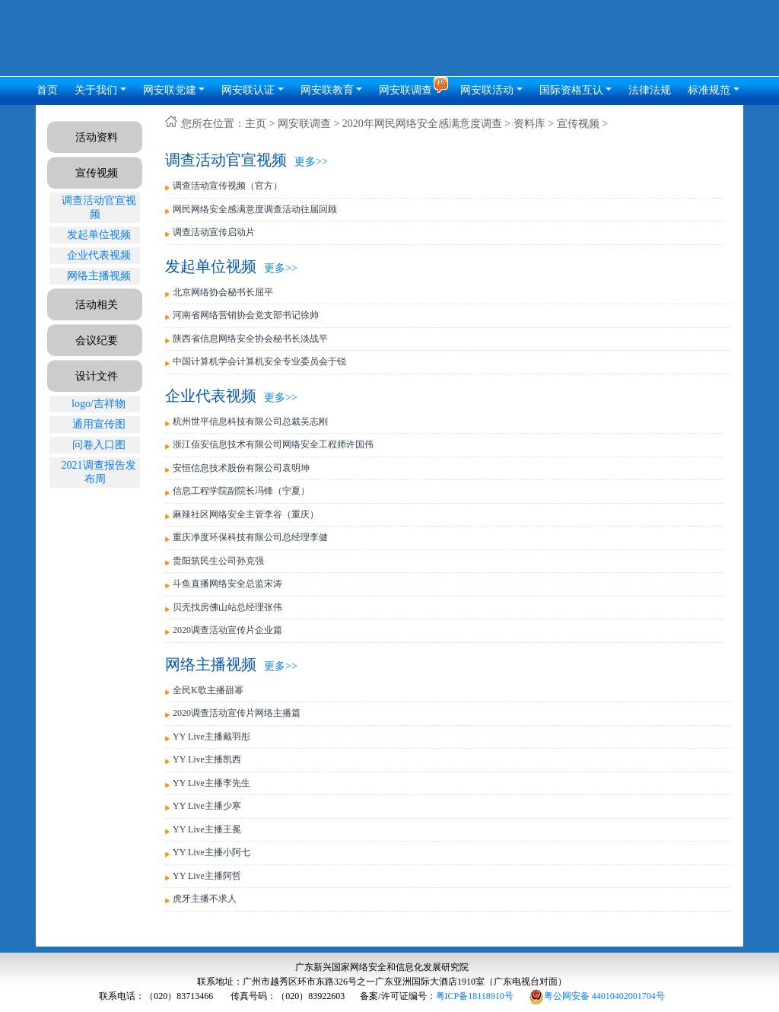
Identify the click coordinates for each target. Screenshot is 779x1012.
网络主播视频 (99, 276)
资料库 (529, 123)
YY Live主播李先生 (211, 783)
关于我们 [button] (96, 90)
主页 (255, 123)
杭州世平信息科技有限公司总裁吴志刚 (250, 421)
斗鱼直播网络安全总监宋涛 (227, 583)
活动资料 (96, 137)
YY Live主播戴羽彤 (211, 736)
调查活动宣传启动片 (214, 232)
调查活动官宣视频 (99, 207)
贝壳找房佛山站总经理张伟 (227, 607)
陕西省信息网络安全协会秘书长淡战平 (250, 338)
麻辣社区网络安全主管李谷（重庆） (246, 514)
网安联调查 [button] (407, 90)
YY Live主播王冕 (207, 829)
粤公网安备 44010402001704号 (597, 996)
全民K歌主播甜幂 (208, 690)
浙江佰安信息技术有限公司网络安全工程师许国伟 (273, 444)
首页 (47, 90)
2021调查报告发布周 (99, 472)
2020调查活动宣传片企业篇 (227, 630)
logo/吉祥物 (99, 403)
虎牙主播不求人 (205, 898)
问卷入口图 (99, 444)
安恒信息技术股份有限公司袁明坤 (241, 468)
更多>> (311, 161)
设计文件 (96, 376)
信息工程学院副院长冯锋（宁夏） (241, 490)
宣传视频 (96, 173)
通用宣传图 (99, 424)
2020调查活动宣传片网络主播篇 (236, 713)
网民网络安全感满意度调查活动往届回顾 (255, 209)
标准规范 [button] (709, 90)
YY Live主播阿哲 (207, 875)
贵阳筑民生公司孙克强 (218, 560)
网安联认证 (248, 90)
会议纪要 (96, 340)
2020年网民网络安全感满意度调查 (422, 123)
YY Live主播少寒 (207, 805)
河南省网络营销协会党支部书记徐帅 (246, 315)
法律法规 (649, 90)
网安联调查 (304, 123)
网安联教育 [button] (327, 90)
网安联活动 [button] (487, 90)
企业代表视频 (99, 255)
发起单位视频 (99, 234)
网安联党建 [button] (169, 90)
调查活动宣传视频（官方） (227, 185)
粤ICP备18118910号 (475, 996)
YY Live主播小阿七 (211, 852)
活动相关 (96, 304)
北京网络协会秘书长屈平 (223, 292)
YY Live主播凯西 (207, 759)
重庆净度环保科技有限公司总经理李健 (250, 537)
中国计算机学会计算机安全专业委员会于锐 (259, 361)
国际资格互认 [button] (571, 90)
